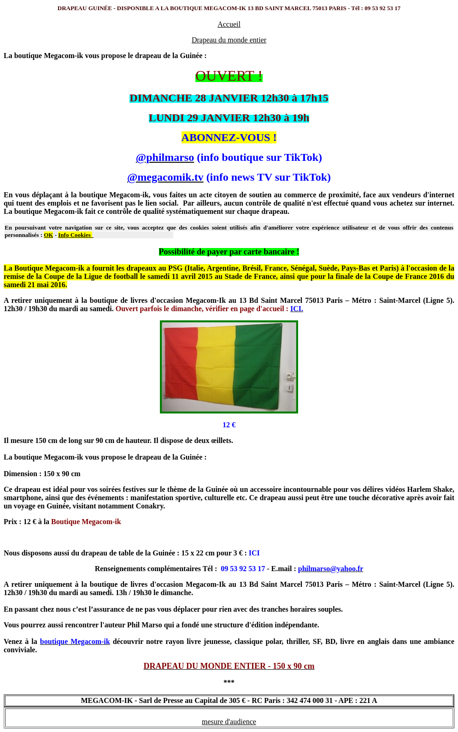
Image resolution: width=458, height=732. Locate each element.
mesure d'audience (229, 722)
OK (48, 234)
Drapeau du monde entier (229, 40)
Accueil (229, 24)
